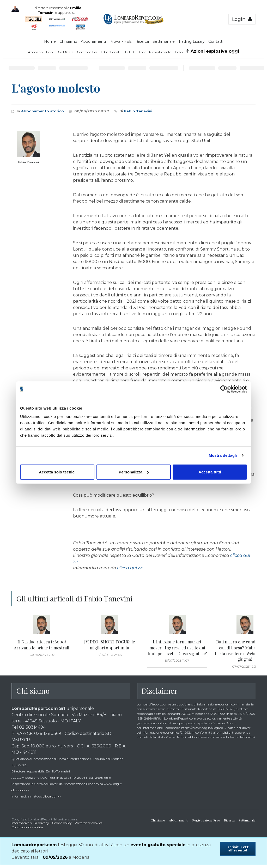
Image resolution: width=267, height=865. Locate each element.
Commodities (87, 52)
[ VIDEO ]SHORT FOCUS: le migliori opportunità (109, 644)
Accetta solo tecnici (57, 472)
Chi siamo (68, 41)
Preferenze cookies (88, 823)
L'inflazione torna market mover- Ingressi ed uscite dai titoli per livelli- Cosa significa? (177, 647)
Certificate (65, 52)
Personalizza (134, 472)
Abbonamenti (93, 41)
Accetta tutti (209, 472)
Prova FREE (121, 41)
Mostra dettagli (223, 455)
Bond (50, 52)
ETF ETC (129, 52)
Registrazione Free (206, 820)
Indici (179, 52)
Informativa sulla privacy (30, 823)
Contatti (215, 41)
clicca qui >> (130, 567)
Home (50, 41)
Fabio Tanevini (138, 111)
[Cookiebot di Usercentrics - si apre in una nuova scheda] (224, 389)
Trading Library (191, 41)
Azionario (35, 52)
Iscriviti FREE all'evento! (238, 848)
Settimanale (164, 41)
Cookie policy (62, 823)
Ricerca (142, 41)
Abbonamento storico (42, 111)
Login (242, 19)
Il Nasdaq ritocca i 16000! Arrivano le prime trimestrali (41, 644)
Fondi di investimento (155, 52)
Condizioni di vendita (27, 827)
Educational (110, 52)
